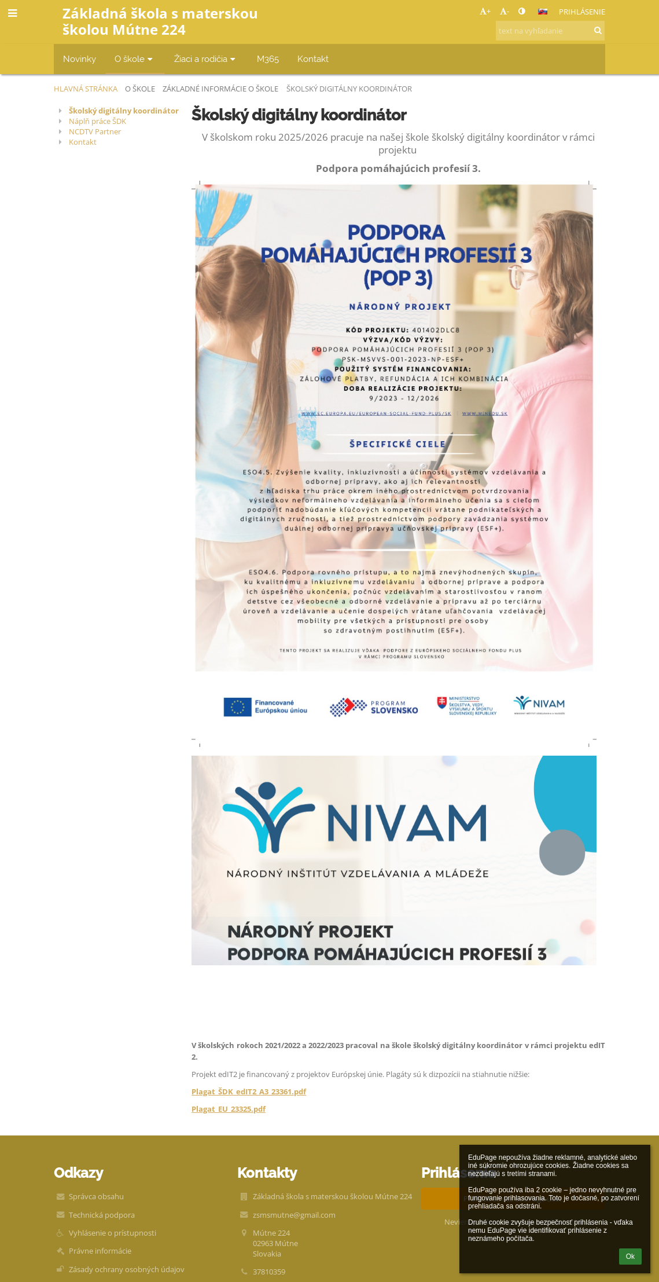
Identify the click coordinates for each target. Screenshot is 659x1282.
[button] (542, 12)
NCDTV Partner (95, 131)
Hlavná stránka (85, 88)
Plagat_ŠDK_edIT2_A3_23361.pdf (249, 1091)
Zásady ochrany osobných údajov (127, 1269)
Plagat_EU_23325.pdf (229, 1109)
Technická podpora (102, 1215)
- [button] (504, 11)
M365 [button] (268, 59)
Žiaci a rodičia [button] (206, 59)
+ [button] (485, 11)
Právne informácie (100, 1251)
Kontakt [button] (313, 59)
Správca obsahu (96, 1196)
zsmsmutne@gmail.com (294, 1215)
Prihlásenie (582, 11)
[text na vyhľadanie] (550, 30)
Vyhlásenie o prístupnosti (112, 1233)
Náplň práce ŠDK (97, 121)
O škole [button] (135, 59)
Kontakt (83, 142)
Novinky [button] (79, 59)
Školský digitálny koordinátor (349, 88)
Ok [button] (630, 1256)
